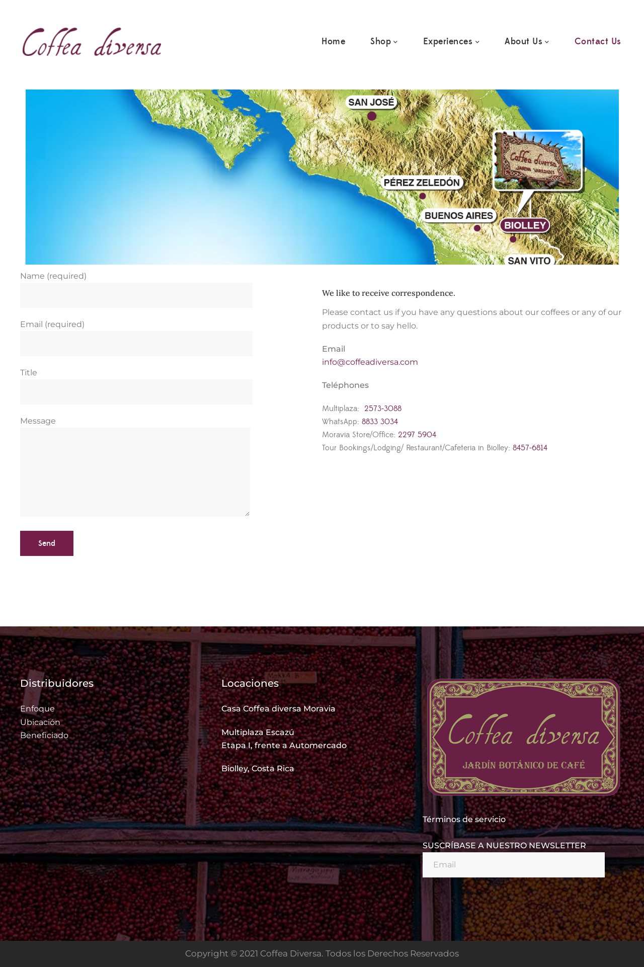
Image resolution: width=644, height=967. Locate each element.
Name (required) (136, 285)
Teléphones (345, 385)
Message (135, 467)
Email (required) (136, 334)
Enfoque (37, 708)
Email (333, 349)
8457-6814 (530, 448)
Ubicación (40, 722)
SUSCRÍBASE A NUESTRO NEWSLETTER (504, 845)
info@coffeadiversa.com (370, 362)
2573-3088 (382, 409)
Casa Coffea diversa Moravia (278, 708)
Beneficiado (44, 735)
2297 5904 (417, 435)
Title (136, 382)
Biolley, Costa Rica (257, 768)
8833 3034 (380, 422)
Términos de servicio (464, 819)
